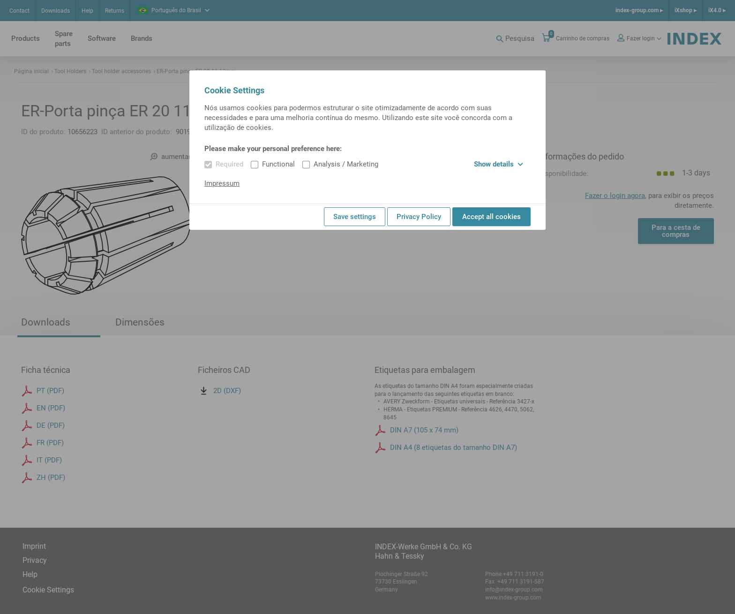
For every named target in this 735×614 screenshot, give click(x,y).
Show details (498, 164)
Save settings (354, 216)
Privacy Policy (419, 216)
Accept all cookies (491, 216)
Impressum (222, 183)
